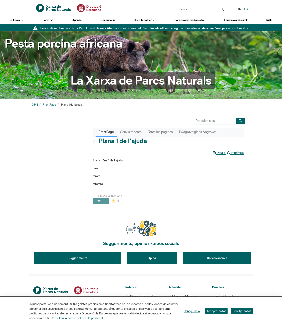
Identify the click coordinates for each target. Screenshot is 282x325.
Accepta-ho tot (216, 311)
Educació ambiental (235, 20)
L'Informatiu (108, 20)
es (246, 9)
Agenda (76, 20)
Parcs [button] (48, 20)
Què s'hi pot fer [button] (144, 20)
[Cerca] (213, 120)
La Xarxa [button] (17, 20)
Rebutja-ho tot (241, 311)
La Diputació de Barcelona (142, 296)
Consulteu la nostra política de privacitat (77, 318)
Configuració (192, 311)
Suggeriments (77, 258)
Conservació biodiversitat (189, 20)
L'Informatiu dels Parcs (183, 296)
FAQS (269, 20)
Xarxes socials (217, 258)
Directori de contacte (226, 296)
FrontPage (49, 104)
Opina (152, 258)
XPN (35, 104)
